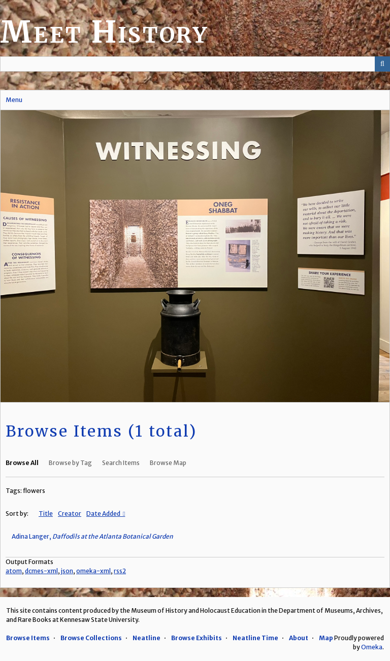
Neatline (146, 638)
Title (46, 513)
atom (14, 571)
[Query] (195, 64)
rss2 (120, 571)
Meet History (104, 32)
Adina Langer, (92, 536)
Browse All (22, 463)
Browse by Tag (70, 463)
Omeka (371, 647)
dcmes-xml (41, 571)
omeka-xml (93, 571)
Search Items (121, 463)
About (298, 638)
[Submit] (382, 64)
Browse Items (28, 638)
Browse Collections (91, 638)
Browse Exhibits (196, 638)
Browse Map (168, 463)
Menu (14, 100)
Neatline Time (255, 638)
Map (326, 638)
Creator (69, 513)
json (67, 571)
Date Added (103, 513)
